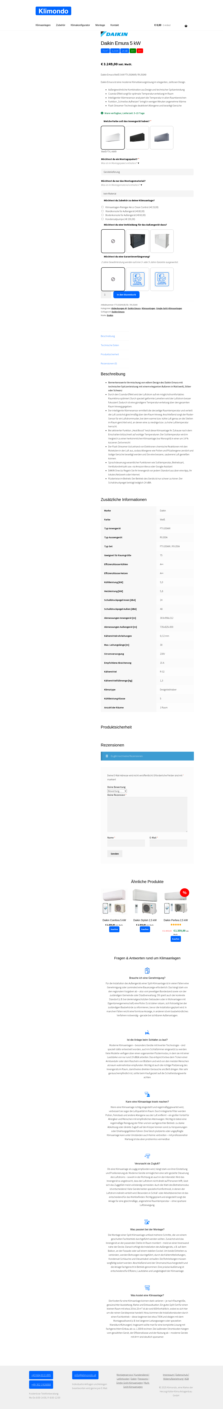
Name (111, 837)
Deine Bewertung (116, 787)
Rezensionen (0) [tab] (109, 363)
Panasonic (143, 1378)
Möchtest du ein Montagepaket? (120, 159)
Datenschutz (181, 1374)
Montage (100, 25)
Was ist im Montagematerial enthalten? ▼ (122, 184)
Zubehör (60, 25)
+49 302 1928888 (41, 1384)
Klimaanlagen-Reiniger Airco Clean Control (131, 207)
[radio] (112, 137)
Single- (119, 1382)
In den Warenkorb (126, 294)
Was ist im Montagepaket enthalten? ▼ (120, 163)
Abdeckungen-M (119, 308)
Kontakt (114, 25)
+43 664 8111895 (41, 1375)
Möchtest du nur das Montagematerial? (123, 180)
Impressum (169, 1374)
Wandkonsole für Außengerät (124, 211)
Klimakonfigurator (80, 25)
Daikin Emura (134, 308)
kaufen (114, 929)
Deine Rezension (117, 794)
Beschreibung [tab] (108, 336)
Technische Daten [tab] (110, 345)
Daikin (110, 315)
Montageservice (125, 1374)
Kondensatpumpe (120, 219)
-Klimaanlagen (135, 1382)
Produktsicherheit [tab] (110, 354)
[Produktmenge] (106, 294)
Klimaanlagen (43, 25)
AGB (187, 1378)
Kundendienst (141, 1374)
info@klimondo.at (85, 1375)
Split (125, 1382)
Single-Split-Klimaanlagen (169, 308)
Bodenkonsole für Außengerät (125, 215)
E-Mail (154, 837)
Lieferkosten (123, 1378)
